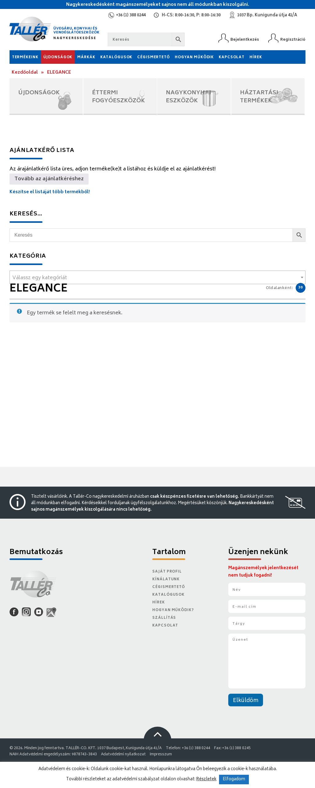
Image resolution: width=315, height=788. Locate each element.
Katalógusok (116, 57)
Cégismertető (153, 57)
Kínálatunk (166, 579)
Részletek (206, 779)
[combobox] (158, 277)
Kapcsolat (232, 57)
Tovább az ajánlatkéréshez (49, 179)
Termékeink (25, 57)
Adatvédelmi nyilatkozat (123, 754)
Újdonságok (58, 57)
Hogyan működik (194, 57)
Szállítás (164, 618)
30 (300, 287)
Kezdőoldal (25, 72)
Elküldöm (245, 700)
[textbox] (157, 278)
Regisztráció (292, 40)
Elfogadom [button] (234, 779)
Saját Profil (167, 572)
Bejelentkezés (244, 40)
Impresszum (161, 754)
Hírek (255, 57)
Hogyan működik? (172, 610)
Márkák (86, 57)
